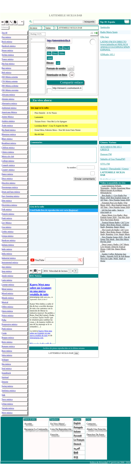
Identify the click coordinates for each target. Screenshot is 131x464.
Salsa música (7, 355)
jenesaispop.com (36, 338)
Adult (49, 58)
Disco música (7, 178)
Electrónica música (9, 205)
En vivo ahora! (57, 423)
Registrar (73, 210)
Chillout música (8, 148)
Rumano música (8, 346)
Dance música (7, 174)
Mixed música (7, 293)
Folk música (7, 209)
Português (78, 427)
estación (54, 434)
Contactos (91, 423)
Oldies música (7, 307)
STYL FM (105, 164)
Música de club (8, 156)
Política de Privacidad (99, 462)
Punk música (7, 329)
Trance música (7, 59)
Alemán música (8, 99)
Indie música (7, 249)
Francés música (8, 214)
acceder (28, 423)
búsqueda (89, 21)
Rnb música (6, 72)
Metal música (7, 289)
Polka (4, 320)
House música (7, 50)
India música (7, 254)
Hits (49, 53)
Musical (5, 302)
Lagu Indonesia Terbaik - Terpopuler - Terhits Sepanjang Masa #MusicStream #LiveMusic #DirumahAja (115, 189)
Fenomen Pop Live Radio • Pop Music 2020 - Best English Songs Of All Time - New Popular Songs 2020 (115, 205)
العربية (77, 448)
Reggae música (8, 338)
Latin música (7, 280)
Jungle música (7, 276)
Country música (8, 170)
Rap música (6, 68)
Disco (55, 53)
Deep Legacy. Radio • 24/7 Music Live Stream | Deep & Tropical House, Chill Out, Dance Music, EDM (114, 247)
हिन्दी (76, 453)
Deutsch (77, 444)
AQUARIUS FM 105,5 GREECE (111, 148)
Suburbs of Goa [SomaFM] (112, 159)
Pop (60, 48)
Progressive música (9, 324)
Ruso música (7, 351)
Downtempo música (10, 187)
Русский (78, 435)
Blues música (7, 139)
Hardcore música (8, 240)
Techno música (8, 55)
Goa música (6, 227)
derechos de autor (95, 434)
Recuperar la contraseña (35, 429)
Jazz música (6, 267)
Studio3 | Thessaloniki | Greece (114, 168)
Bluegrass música (9, 134)
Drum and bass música (11, 192)
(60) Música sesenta (10, 77)
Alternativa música (9, 103)
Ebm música (7, 201)
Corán (4, 333)
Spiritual (5, 377)
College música (8, 161)
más (76, 353)
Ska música (6, 364)
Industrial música (9, 258)
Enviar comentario (85, 178)
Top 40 (4, 33)
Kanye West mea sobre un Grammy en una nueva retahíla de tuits (41, 333)
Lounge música (8, 284)
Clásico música (8, 152)
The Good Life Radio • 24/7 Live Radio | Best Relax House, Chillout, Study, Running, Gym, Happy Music (115, 232)
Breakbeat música (9, 143)
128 (58, 63)
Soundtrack (6, 373)
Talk (3, 395)
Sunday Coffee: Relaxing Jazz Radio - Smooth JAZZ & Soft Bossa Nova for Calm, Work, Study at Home (115, 257)
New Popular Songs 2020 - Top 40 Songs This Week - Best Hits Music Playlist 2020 (115, 239)
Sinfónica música (9, 391)
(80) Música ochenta (10, 86)
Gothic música (7, 231)
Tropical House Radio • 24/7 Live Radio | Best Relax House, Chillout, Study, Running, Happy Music (114, 224)
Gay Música (6, 223)
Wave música (7, 413)
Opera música (7, 311)
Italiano (77, 431)
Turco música (7, 399)
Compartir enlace (71, 82)
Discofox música (8, 183)
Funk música (7, 218)
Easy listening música (10, 196)
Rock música (7, 42)
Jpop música (7, 271)
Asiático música (8, 121)
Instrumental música (10, 262)
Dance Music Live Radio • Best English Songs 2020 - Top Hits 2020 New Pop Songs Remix (115, 217)
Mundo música (8, 298)
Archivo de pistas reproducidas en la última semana (64, 348)
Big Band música (9, 130)
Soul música (7, 368)
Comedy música (8, 165)
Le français (79, 440)
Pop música (6, 37)
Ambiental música (9, 108)
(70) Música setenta (10, 81)
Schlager (5, 360)
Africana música (8, 95)
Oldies (61, 53)
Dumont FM (106, 154)
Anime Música (8, 117)
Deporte (5, 382)
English (77, 423)
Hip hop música (8, 64)
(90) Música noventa (10, 90)
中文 (76, 457)
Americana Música (9, 112)
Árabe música (7, 125)
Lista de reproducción (60, 429)
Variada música (8, 408)
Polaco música (7, 315)
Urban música (7, 404)
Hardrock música (9, 46)
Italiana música (8, 245)
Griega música (7, 236)
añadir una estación (96, 429)
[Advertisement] (65, 5)
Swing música (7, 386)
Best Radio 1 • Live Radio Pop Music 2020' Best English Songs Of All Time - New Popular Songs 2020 (115, 197)
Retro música (7, 342)
